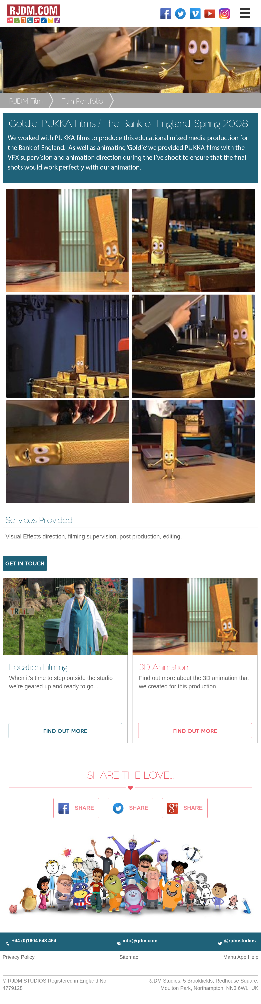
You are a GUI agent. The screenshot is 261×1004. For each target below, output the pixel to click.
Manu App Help (240, 957)
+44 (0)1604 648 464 (30, 940)
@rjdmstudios (236, 940)
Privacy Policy (19, 957)
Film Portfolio (82, 100)
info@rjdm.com (136, 940)
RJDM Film (26, 100)
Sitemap (128, 957)
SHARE (76, 808)
